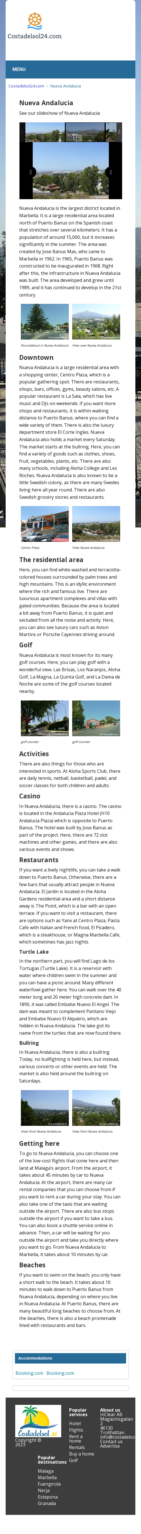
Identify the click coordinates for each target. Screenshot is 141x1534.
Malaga (46, 1471)
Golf (73, 1460)
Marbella (47, 1477)
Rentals (77, 1447)
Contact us (111, 1441)
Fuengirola (49, 1484)
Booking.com (29, 1373)
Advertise (110, 1446)
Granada (47, 1503)
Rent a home (76, 1438)
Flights (76, 1430)
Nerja (44, 1490)
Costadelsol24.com (26, 86)
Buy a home (81, 1454)
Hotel (75, 1423)
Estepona (48, 1497)
